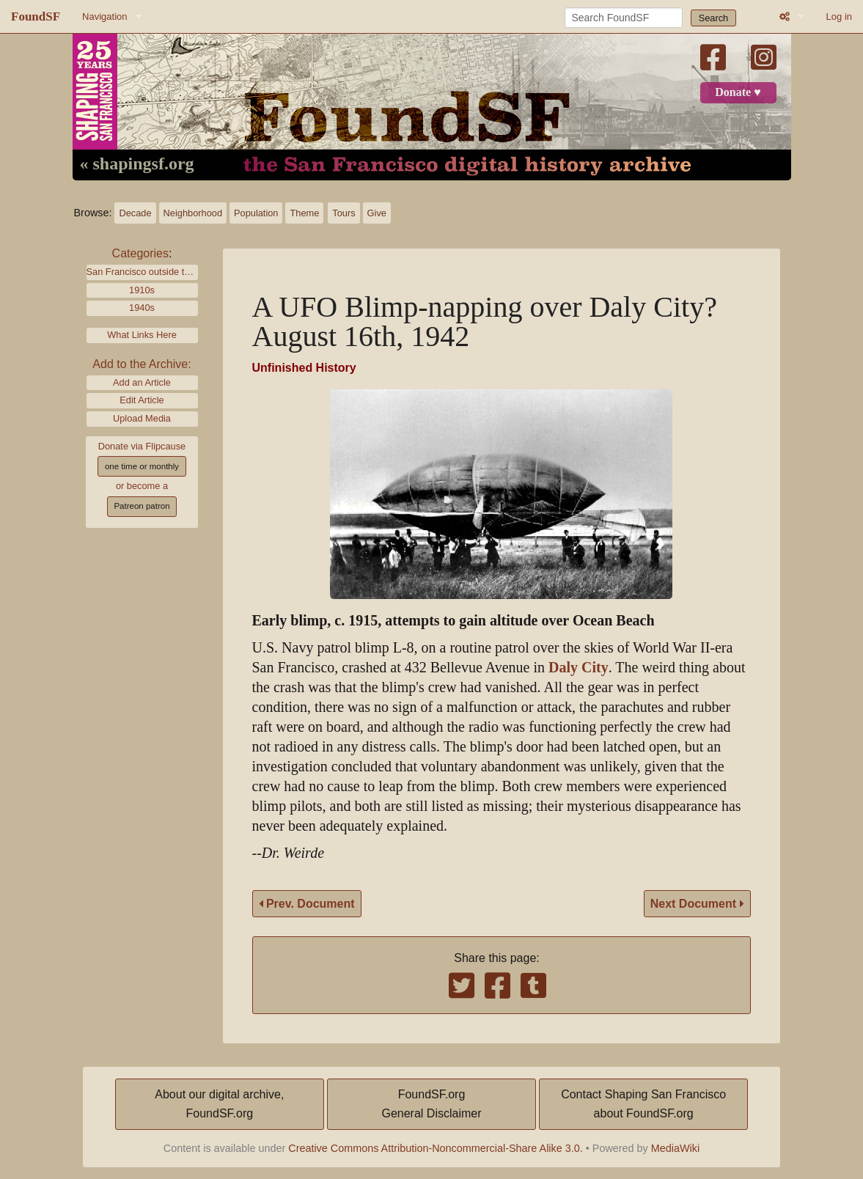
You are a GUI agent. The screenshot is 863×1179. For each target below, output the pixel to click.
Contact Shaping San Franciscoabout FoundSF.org (643, 1104)
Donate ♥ (737, 92)
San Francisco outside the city (142, 271)
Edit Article (142, 399)
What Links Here (142, 334)
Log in (839, 16)
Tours (343, 212)
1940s (142, 307)
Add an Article (142, 382)
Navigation (104, 16)
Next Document (697, 903)
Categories (140, 253)
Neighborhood (193, 212)
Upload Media (142, 418)
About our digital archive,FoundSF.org (219, 1104)
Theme (304, 212)
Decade (135, 212)
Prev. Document (307, 903)
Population (256, 212)
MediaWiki (675, 1148)
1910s (142, 289)
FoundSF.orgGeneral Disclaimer (431, 1104)
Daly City (578, 667)
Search (714, 17)
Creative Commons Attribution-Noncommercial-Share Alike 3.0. (435, 1148)
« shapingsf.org (137, 164)
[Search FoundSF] (624, 17)
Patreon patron (141, 506)
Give (376, 212)
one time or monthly (142, 466)
